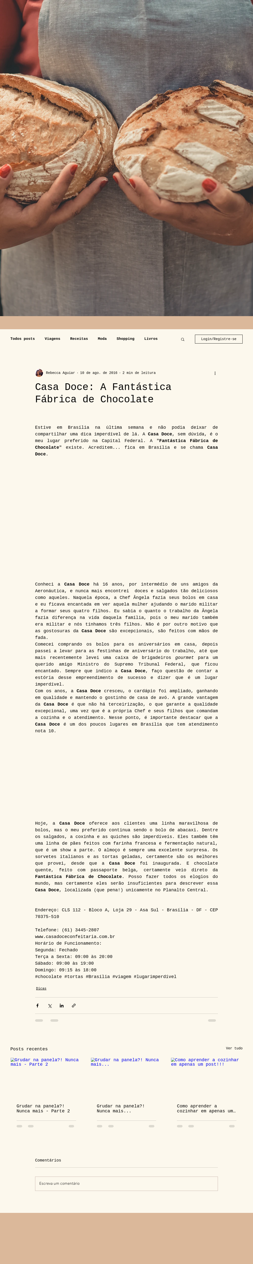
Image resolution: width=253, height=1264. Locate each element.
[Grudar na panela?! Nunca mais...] (126, 1078)
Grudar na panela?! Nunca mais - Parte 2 (43, 1109)
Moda (102, 339)
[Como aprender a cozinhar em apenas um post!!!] (206, 1078)
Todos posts (22, 339)
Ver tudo (234, 1048)
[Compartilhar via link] (73, 1005)
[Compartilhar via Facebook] (37, 1005)
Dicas (41, 989)
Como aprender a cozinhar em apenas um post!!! (205, 1109)
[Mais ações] (215, 373)
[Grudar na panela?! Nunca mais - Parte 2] (46, 1078)
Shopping (125, 339)
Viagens (52, 339)
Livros (151, 339)
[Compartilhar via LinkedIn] (61, 1005)
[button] (182, 339)
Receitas (79, 339)
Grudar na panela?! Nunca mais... (121, 1109)
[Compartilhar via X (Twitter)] (49, 1005)
